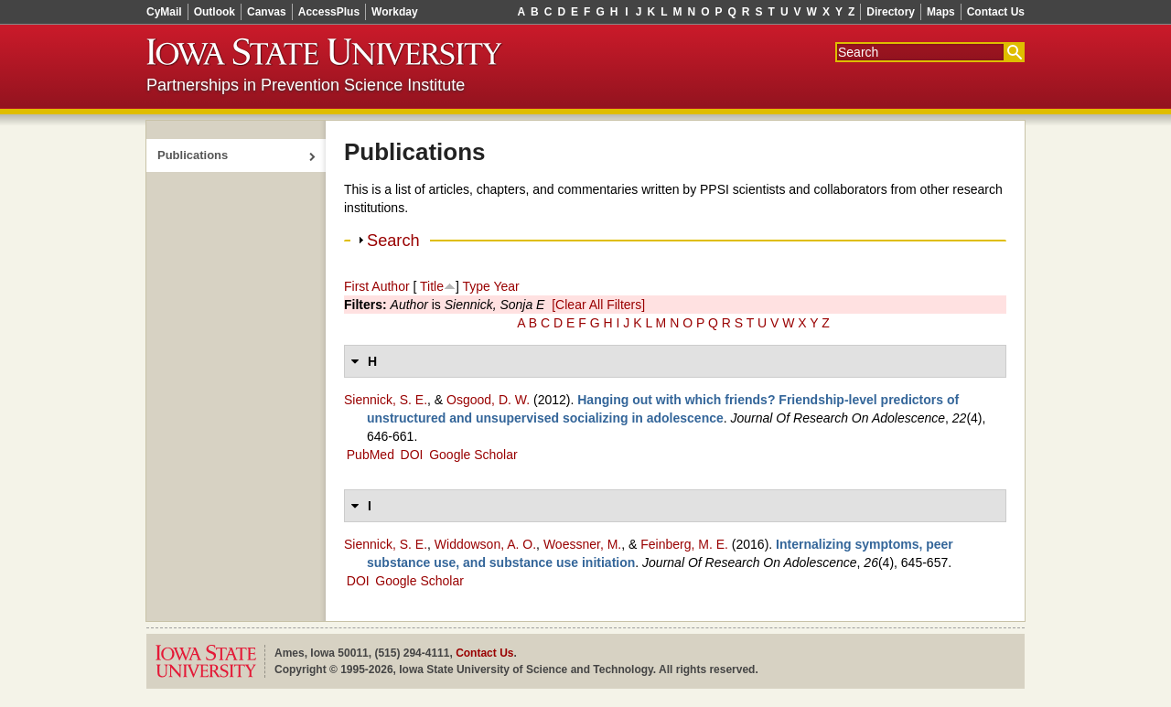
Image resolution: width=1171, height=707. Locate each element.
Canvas (266, 11)
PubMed (370, 454)
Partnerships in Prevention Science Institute (305, 85)
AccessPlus (329, 11)
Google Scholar (473, 454)
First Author (377, 286)
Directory (890, 11)
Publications (192, 155)
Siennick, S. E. (385, 399)
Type (475, 286)
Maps (941, 11)
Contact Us (996, 11)
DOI (412, 454)
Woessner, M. (582, 544)
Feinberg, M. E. (684, 544)
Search (393, 240)
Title (432, 286)
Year (506, 286)
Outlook (214, 11)
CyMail (164, 11)
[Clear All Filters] (598, 304)
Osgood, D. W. (488, 399)
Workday (394, 11)
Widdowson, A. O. (485, 544)
